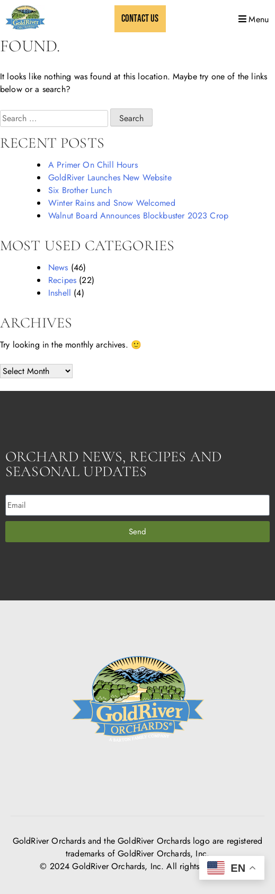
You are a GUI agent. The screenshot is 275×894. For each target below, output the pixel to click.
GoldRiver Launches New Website (110, 177)
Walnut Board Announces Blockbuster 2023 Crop (138, 215)
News (58, 267)
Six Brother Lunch (80, 190)
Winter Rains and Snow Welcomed (111, 203)
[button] (252, 19)
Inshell (59, 293)
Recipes (62, 280)
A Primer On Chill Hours (93, 165)
